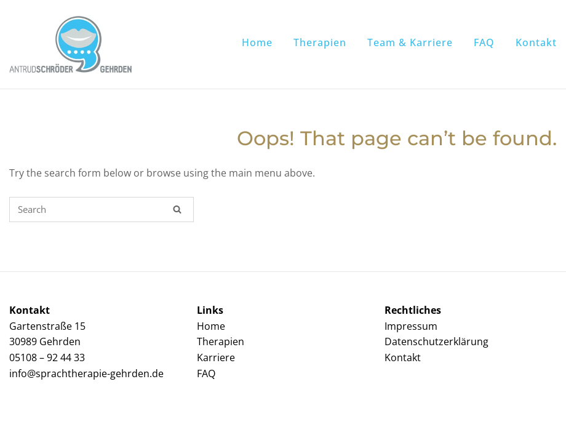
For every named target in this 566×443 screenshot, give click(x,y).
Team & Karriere (410, 42)
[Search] (177, 209)
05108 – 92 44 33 (47, 357)
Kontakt (536, 42)
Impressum (411, 326)
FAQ (484, 42)
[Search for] (101, 209)
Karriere (216, 357)
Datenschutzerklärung (436, 341)
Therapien (319, 42)
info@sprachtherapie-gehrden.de (86, 373)
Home (257, 42)
